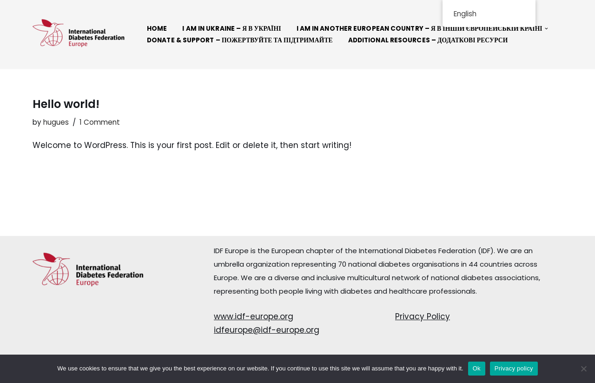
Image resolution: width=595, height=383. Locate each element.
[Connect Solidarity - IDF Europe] (79, 34)
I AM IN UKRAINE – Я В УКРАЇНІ (231, 28)
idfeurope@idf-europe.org (266, 330)
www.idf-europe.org (253, 316)
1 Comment (99, 122)
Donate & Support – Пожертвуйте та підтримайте (240, 40)
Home (157, 28)
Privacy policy (514, 368)
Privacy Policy (422, 316)
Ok (477, 368)
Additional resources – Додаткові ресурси (428, 40)
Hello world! (66, 104)
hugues (56, 122)
